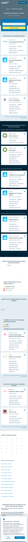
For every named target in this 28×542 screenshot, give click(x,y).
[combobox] (14, 24)
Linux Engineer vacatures (6, 460)
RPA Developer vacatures (6, 472)
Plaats (3, 22)
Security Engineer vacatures (7, 475)
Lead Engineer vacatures (6, 457)
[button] (24, 24)
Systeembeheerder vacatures (7, 477)
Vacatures (8, 8)
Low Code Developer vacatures (8, 463)
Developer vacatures (5, 451)
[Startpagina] (5, 3)
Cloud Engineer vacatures (6, 448)
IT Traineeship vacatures (6, 454)
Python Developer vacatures (7, 469)
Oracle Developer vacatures (7, 466)
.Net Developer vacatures (6, 445)
